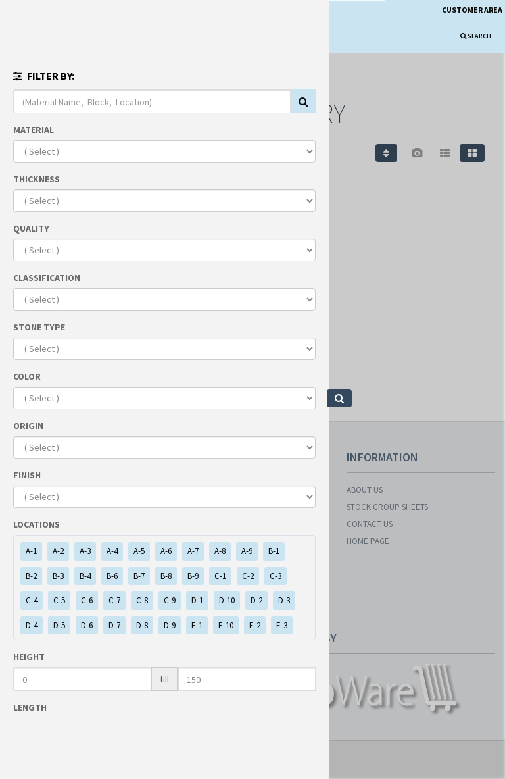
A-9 (246, 551)
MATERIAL (33, 130)
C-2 (248, 576)
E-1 (197, 625)
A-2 (58, 551)
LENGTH (30, 707)
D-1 (197, 600)
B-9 (193, 576)
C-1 (220, 576)
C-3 (275, 576)
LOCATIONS (36, 524)
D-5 (59, 625)
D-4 (31, 625)
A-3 (85, 551)
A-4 (112, 551)
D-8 (142, 625)
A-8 (220, 551)
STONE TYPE (39, 327)
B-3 (58, 576)
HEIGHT (29, 657)
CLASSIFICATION (46, 278)
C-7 (114, 600)
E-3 (281, 625)
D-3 (284, 600)
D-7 (114, 625)
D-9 (170, 625)
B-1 (273, 551)
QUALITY (31, 228)
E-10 (225, 625)
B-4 (85, 576)
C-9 (170, 600)
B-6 (112, 576)
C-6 (87, 600)
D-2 (256, 600)
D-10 (227, 600)
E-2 (254, 625)
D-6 (87, 625)
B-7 (139, 576)
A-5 (139, 551)
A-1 (31, 551)
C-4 (31, 600)
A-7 (193, 551)
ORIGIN (28, 426)
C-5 (59, 600)
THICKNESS (36, 179)
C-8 (142, 600)
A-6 (166, 551)
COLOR (27, 376)
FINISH (27, 475)
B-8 (166, 576)
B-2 (31, 576)
